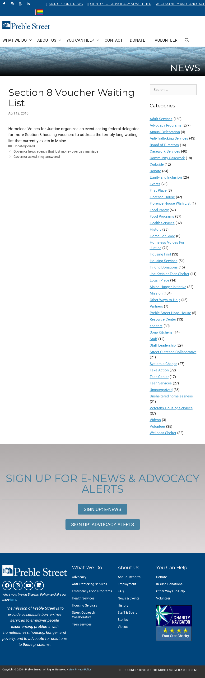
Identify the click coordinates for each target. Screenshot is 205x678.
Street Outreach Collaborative (173, 352)
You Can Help (84, 40)
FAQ (121, 591)
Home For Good (162, 236)
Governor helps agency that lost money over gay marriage (56, 152)
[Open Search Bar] (187, 40)
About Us (50, 40)
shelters (156, 326)
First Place (158, 190)
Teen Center (159, 377)
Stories (123, 619)
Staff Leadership (163, 345)
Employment (127, 584)
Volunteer (166, 40)
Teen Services (161, 383)
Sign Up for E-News (66, 4)
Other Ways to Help (165, 300)
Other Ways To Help (170, 591)
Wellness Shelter (163, 433)
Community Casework (167, 158)
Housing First (160, 254)
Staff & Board (128, 612)
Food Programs (162, 216)
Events (155, 184)
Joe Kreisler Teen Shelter (169, 274)
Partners (156, 306)
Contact (114, 40)
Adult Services (161, 119)
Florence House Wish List (170, 203)
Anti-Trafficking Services (169, 138)
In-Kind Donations (169, 584)
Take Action (159, 370)
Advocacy (79, 577)
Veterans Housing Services (171, 408)
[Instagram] (12, 4)
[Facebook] (4, 4)
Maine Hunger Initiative (168, 287)
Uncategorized (161, 390)
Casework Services (165, 151)
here (13, 599)
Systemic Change (163, 364)
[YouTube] (20, 4)
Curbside (157, 164)
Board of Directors (164, 145)
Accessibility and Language (180, 4)
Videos (155, 420)
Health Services (162, 223)
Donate (137, 40)
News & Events (129, 598)
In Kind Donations (164, 267)
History (155, 229)
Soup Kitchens (161, 332)
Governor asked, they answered (37, 157)
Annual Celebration (165, 132)
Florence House (162, 197)
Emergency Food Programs (92, 591)
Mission (156, 293)
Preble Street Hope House (170, 313)
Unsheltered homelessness (171, 396)
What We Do (18, 40)
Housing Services (163, 261)
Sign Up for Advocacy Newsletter (120, 4)
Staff (153, 339)
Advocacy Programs (166, 125)
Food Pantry (159, 210)
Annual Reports (129, 577)
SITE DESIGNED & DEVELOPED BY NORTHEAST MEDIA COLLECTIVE (158, 670)
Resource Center (163, 319)
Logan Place (159, 280)
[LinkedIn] (28, 4)
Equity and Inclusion (166, 177)
